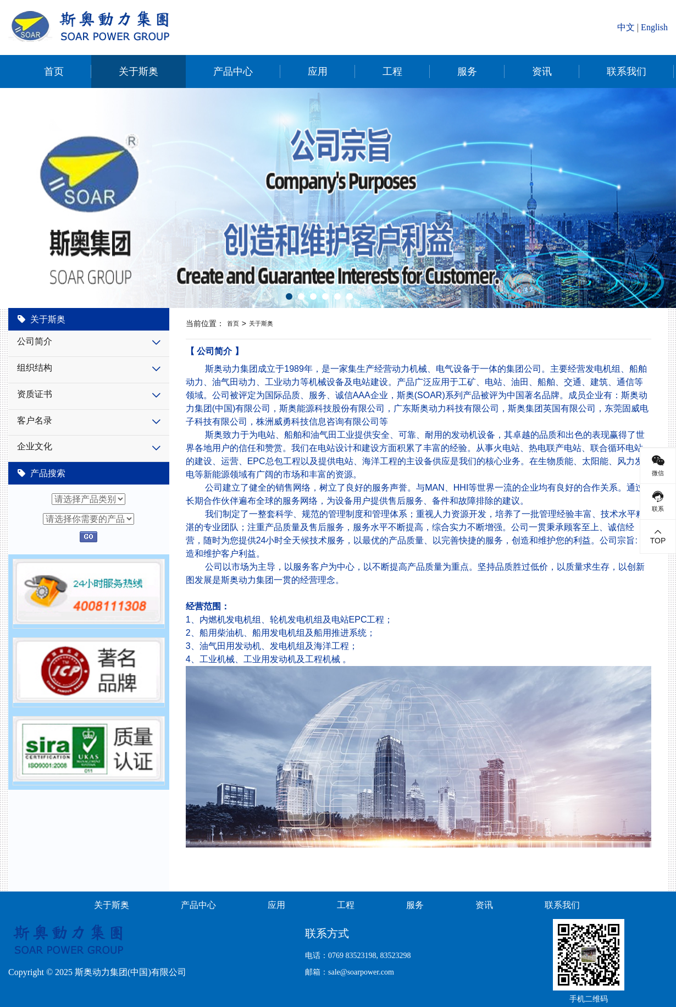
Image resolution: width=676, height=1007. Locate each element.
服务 (467, 71)
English (654, 27)
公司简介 (34, 341)
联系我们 (626, 71)
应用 (318, 71)
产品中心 (233, 71)
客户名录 (34, 420)
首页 (54, 71)
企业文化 (34, 446)
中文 (626, 27)
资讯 (542, 71)
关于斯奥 (138, 71)
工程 (392, 71)
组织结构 (34, 367)
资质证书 (34, 394)
